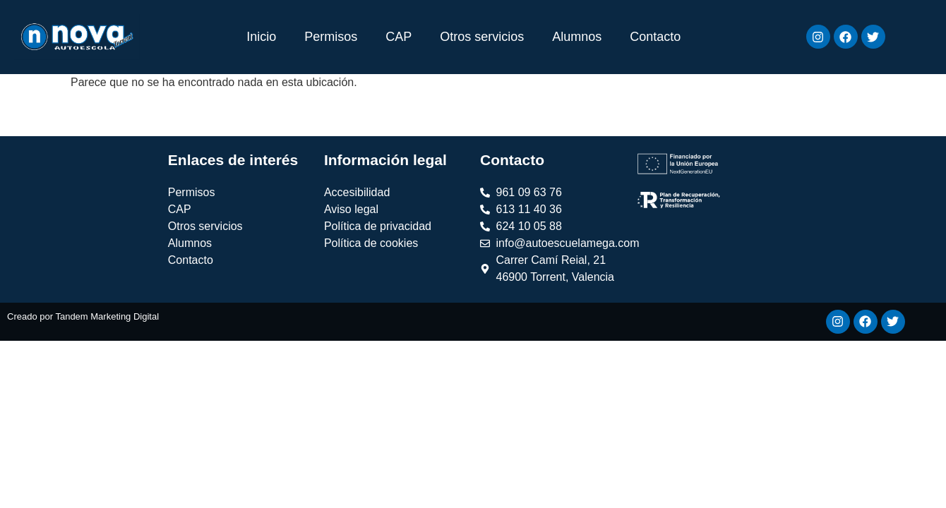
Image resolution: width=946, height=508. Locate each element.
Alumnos (576, 37)
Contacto (655, 37)
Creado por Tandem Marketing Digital (83, 316)
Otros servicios (482, 37)
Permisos (330, 37)
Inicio (261, 37)
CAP (398, 37)
